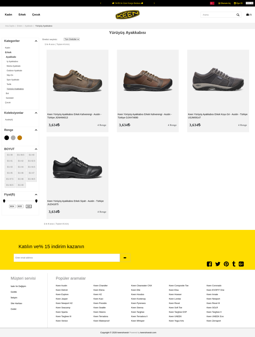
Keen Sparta (61, 312)
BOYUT (9, 149)
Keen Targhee (137, 312)
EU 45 (10, 173)
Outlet (13, 309)
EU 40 (31, 155)
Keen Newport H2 (64, 303)
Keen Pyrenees (138, 303)
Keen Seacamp (63, 307)
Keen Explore (62, 294)
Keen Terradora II (139, 316)
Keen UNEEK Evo (215, 316)
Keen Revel (174, 303)
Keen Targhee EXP (178, 312)
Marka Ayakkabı (13, 66)
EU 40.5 (9, 185)
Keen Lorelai (175, 299)
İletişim (14, 298)
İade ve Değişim (18, 286)
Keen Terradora (101, 316)
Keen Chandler (101, 285)
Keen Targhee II (214, 312)
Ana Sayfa (9, 26)
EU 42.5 (31, 161)
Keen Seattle (100, 307)
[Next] (154, 3)
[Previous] (100, 3)
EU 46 (20, 173)
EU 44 (20, 167)
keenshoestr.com (148, 332)
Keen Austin (61, 285)
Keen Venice (62, 321)
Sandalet (9, 98)
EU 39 (10, 155)
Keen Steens (100, 312)
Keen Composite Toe (178, 285)
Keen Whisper (138, 321)
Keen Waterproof (101, 321)
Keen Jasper (62, 299)
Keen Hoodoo (137, 294)
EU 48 (20, 179)
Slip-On (10, 75)
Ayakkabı (29, 26)
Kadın (8, 14)
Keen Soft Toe (175, 307)
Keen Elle (135, 290)
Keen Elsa (174, 290)
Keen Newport (213, 299)
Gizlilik (14, 292)
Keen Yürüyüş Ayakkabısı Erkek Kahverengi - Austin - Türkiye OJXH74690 (145, 116)
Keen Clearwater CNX (141, 285)
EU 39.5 (20, 155)
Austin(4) (9, 120)
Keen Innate (212, 294)
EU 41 (10, 161)
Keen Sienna (137, 307)
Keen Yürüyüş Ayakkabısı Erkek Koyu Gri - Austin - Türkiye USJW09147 (218, 116)
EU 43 (10, 167)
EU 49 (20, 185)
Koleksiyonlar (13, 112)
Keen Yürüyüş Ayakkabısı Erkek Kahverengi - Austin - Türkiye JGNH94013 (74, 116)
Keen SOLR (212, 307)
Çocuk (36, 14)
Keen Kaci (98, 299)
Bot (7, 93)
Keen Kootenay (138, 299)
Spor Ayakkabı (13, 80)
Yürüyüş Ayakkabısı (15, 89)
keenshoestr (123, 332)
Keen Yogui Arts (176, 321)
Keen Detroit (61, 290)
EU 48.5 (31, 179)
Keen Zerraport (214, 321)
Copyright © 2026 (108, 332)
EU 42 (20, 161)
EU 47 (31, 173)
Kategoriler (12, 41)
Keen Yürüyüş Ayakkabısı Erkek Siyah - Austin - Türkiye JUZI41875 (75, 203)
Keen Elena (99, 290)
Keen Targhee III (63, 316)
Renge (8, 130)
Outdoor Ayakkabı (14, 70)
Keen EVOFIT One (215, 290)
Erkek (22, 14)
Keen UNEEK (175, 316)
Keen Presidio (100, 303)
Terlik (9, 84)
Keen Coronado (214, 285)
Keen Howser (175, 294)
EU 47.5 (9, 179)
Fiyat (9, 194)
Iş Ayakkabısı (12, 61)
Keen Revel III (213, 303)
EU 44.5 (31, 167)
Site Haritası (16, 304)
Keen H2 (98, 294)
